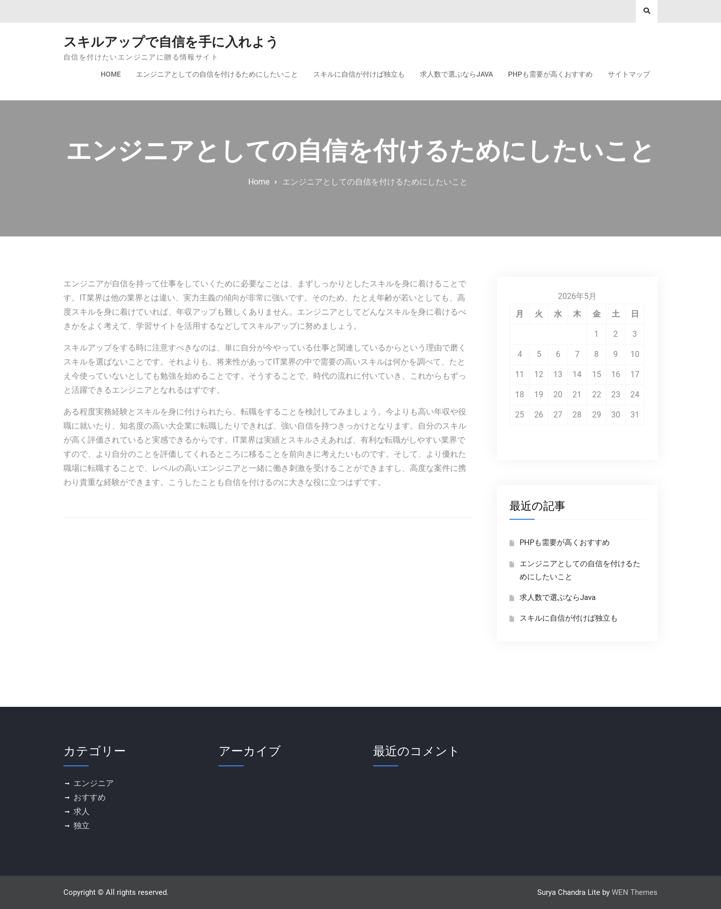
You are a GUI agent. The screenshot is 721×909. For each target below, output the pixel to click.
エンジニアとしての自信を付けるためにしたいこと (217, 74)
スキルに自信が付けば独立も (359, 74)
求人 (82, 811)
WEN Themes (635, 892)
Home (111, 74)
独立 (82, 825)
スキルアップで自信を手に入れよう (171, 42)
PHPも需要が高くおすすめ (550, 74)
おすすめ (90, 797)
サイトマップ (629, 74)
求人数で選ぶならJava (456, 74)
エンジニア (94, 783)
